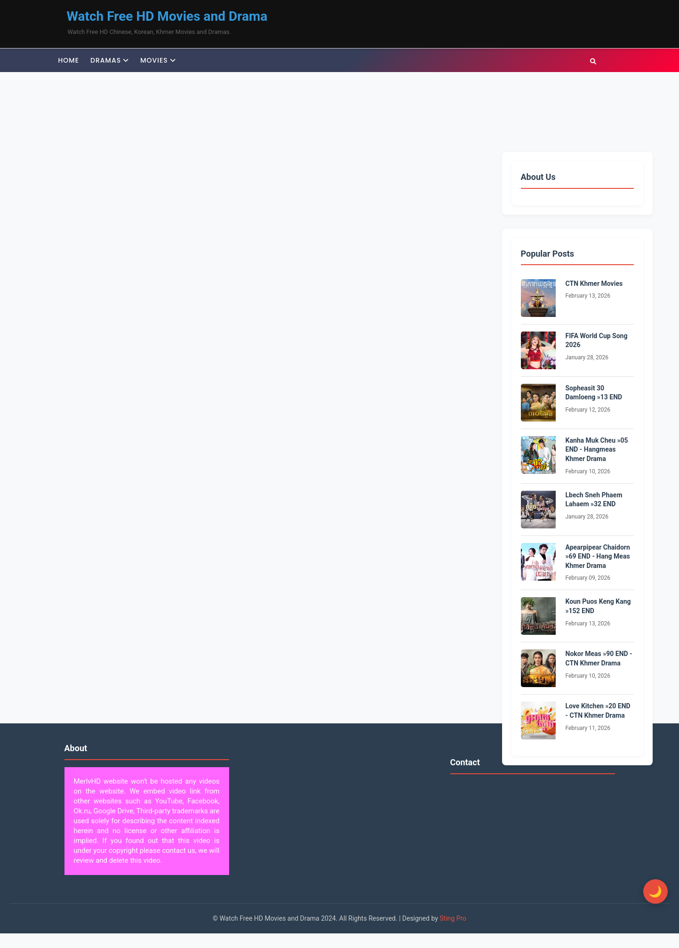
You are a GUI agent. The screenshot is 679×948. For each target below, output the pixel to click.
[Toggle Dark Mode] (651, 891)
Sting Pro (452, 918)
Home (69, 60)
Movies (154, 60)
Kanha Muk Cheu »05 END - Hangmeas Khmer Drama (597, 449)
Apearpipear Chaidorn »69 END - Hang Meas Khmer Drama (598, 556)
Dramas (105, 60)
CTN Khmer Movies (594, 283)
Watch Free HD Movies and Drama (167, 16)
